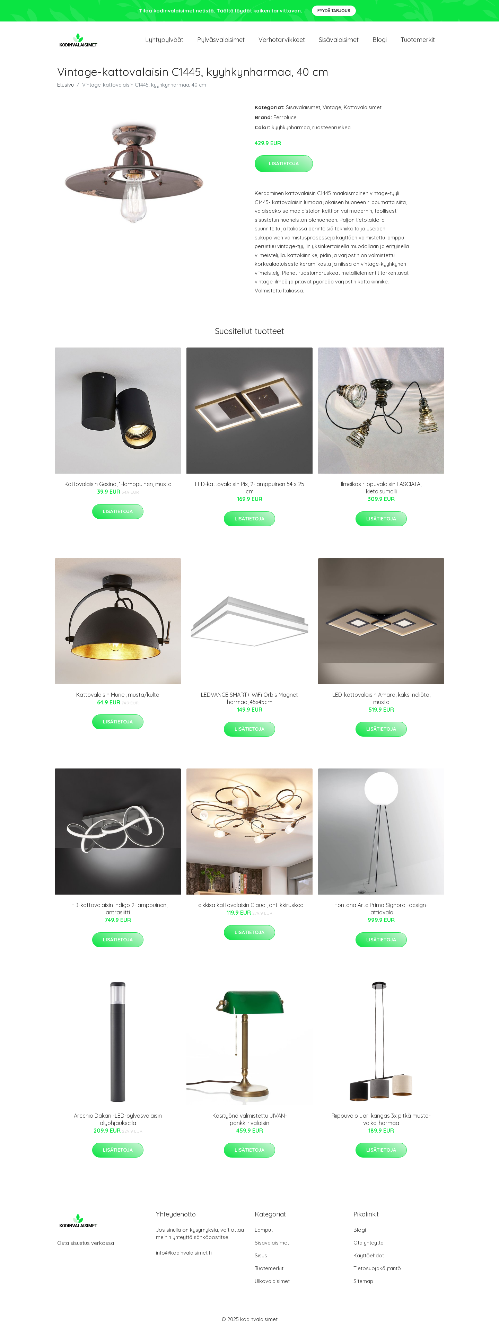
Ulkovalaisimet (272, 1286)
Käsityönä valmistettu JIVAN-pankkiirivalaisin (249, 1124)
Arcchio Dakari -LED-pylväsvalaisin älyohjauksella (118, 1124)
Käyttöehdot (368, 1260)
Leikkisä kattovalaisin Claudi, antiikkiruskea (249, 909)
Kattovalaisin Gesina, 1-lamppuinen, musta (118, 488)
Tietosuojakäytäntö (377, 1273)
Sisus (261, 1260)
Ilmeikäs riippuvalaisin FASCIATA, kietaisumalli (381, 492)
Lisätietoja (284, 168)
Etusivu (65, 89)
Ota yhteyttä (368, 1247)
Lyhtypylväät (164, 42)
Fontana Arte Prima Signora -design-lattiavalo (381, 913)
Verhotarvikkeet (282, 42)
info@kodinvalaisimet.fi (184, 1257)
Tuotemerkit (418, 42)
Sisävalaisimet (339, 42)
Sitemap (363, 1286)
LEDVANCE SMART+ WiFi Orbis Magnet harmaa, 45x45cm (249, 703)
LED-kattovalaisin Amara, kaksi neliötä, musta (381, 703)
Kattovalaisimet (363, 112)
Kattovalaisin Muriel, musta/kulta (117, 699)
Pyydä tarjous (333, 10)
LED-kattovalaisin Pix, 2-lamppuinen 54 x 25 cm (249, 492)
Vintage (332, 112)
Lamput (264, 1234)
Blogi (380, 42)
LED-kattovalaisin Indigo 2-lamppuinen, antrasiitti (118, 913)
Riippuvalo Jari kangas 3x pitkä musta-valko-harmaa (381, 1124)
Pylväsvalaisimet (221, 42)
